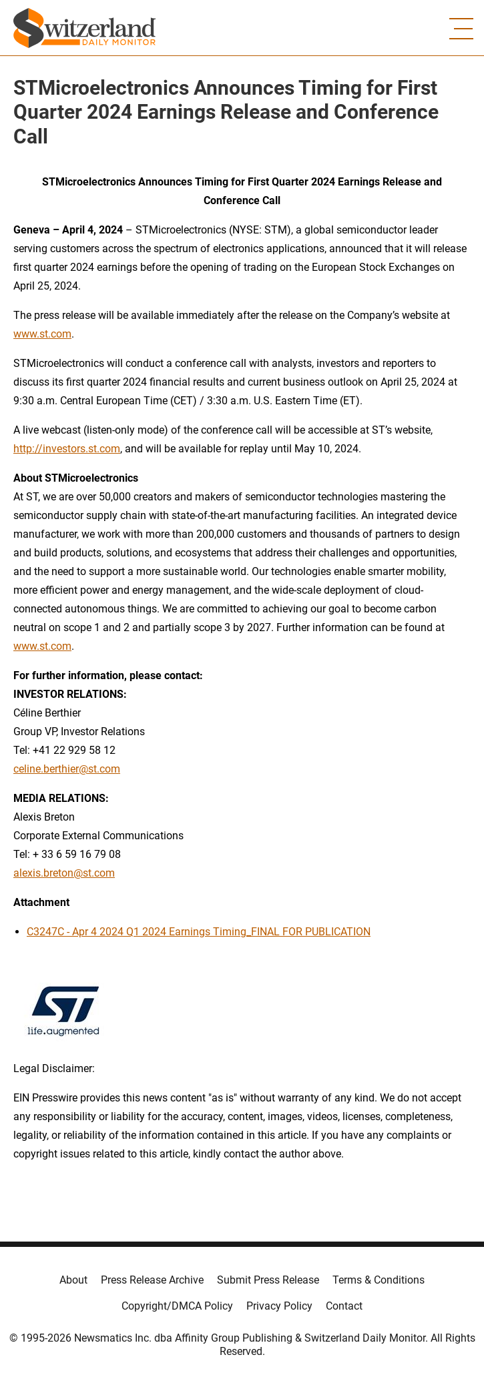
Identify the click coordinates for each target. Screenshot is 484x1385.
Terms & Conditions (378, 1280)
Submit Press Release (268, 1280)
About (73, 1280)
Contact (344, 1306)
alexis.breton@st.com (64, 873)
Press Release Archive (152, 1280)
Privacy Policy (279, 1306)
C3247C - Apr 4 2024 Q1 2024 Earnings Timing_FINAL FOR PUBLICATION (199, 931)
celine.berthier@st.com (66, 769)
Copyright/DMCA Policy (177, 1306)
